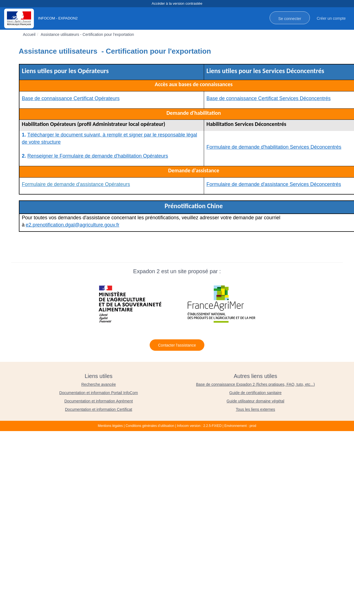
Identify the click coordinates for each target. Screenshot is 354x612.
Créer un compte (331, 18)
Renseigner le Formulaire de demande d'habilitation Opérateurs (97, 156)
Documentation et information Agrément (98, 401)
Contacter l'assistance (177, 345)
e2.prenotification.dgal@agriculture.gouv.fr (72, 225)
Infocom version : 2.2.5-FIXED (199, 426)
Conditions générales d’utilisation (149, 426)
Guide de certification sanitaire (255, 392)
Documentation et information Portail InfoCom (98, 392)
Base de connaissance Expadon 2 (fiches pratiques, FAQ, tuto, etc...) (255, 384)
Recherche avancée (98, 384)
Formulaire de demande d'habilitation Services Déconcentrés (274, 147)
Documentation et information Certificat (98, 409)
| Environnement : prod (239, 426)
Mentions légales (110, 426)
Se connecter (289, 18)
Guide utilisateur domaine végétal (255, 401)
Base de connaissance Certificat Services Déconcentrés (269, 98)
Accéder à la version (177, 3)
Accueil (29, 34)
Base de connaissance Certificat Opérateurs (71, 98)
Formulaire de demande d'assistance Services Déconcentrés (274, 184)
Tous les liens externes (255, 409)
